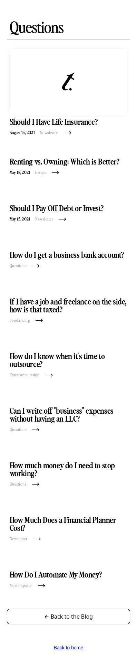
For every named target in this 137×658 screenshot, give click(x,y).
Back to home (69, 647)
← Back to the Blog (68, 616)
